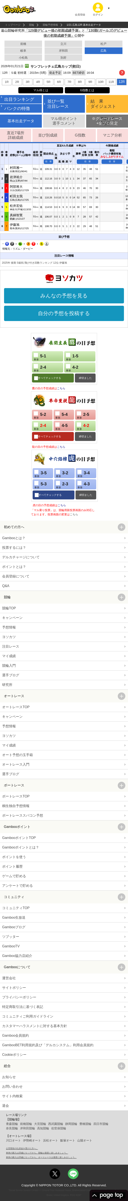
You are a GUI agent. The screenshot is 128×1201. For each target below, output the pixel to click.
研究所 (7, 684)
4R (38, 82)
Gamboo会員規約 (15, 1035)
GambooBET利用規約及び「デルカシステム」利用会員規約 (47, 1045)
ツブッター (10, 936)
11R (111, 82)
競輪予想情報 (50, 24)
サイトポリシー (14, 987)
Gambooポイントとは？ (20, 847)
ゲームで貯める (14, 876)
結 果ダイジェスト (103, 104)
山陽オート (84, 1140)
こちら (61, 388)
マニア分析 (112, 135)
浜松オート (50, 1140)
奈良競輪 (12, 1128)
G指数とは (87, 90)
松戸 (103, 43)
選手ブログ (10, 675)
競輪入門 (9, 665)
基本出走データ (20, 121)
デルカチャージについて (21, 557)
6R (59, 82)
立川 (63, 43)
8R (80, 82)
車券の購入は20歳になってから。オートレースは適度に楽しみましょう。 (41, 1157)
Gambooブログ (13, 927)
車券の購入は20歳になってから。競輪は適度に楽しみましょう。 (37, 1153)
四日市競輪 (100, 1124)
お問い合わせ (12, 1086)
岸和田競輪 (27, 1128)
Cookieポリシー (14, 1054)
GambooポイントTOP (19, 838)
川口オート (13, 1140)
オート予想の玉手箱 (17, 755)
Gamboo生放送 (13, 917)
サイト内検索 (12, 1096)
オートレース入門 (15, 764)
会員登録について (15, 576)
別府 (63, 57)
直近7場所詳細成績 (15, 135)
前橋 (23, 43)
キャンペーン (12, 618)
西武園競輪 (55, 1124)
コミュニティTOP (16, 908)
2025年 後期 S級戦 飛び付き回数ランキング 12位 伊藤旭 (34, 262)
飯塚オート (67, 1140)
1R (7, 82)
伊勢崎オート (32, 1140)
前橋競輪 (26, 1124)
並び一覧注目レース (58, 104)
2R (17, 82)
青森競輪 (12, 1124)
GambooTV (11, 946)
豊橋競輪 (85, 1124)
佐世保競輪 (58, 1128)
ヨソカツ (9, 637)
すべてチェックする (49, 378)
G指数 (80, 135)
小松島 (23, 57)
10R (100, 82)
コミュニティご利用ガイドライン (27, 1016)
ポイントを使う (14, 857)
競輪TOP (9, 608)
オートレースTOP (16, 707)
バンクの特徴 (17, 108)
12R (122, 82)
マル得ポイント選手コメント (64, 121)
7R (69, 82)
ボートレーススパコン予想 (22, 815)
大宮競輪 (40, 1124)
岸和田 (63, 50)
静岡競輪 (71, 1124)
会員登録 (80, 14)
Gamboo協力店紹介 (17, 956)
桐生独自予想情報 (15, 806)
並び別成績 (47, 135)
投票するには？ (14, 547)
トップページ (12, 24)
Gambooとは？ (13, 538)
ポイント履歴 (12, 866)
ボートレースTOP (16, 796)
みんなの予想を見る (64, 295)
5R (48, 82)
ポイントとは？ (14, 567)
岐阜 (23, 50)
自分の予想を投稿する (64, 313)
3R (27, 82)
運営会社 (9, 978)
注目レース (10, 646)
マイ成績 (9, 656)
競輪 (31, 24)
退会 (5, 1105)
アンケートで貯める (17, 885)
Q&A (5, 586)
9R (90, 82)
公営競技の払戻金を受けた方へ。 (22, 1148)
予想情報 (9, 627)
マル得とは (40, 90)
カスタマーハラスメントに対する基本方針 (34, 1026)
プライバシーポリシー (19, 997)
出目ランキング (19, 99)
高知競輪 (43, 1128)
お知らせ (9, 1077)
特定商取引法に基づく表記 (22, 1007)
